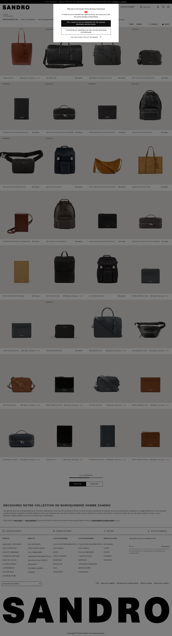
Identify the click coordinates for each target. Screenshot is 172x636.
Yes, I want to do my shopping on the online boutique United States (86, 23)
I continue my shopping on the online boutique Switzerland (86, 31)
